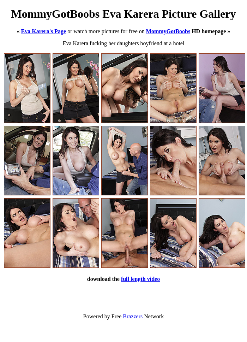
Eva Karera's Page (43, 31)
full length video (140, 279)
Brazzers (133, 316)
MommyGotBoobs (168, 31)
